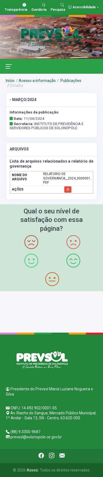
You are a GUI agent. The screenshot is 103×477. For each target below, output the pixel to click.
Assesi (32, 470)
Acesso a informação (37, 80)
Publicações (70, 80)
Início (10, 80)
